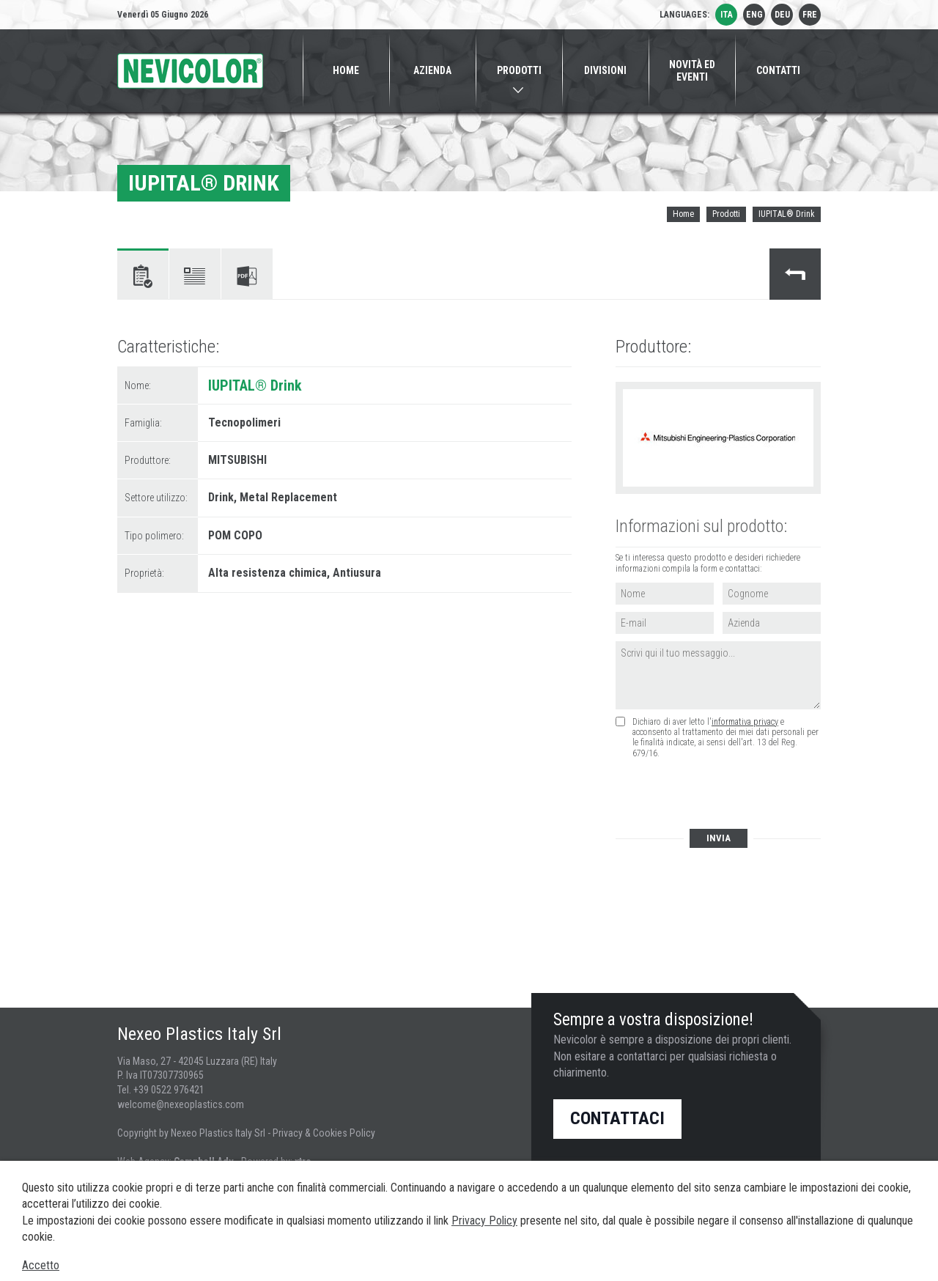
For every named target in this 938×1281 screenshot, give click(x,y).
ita (726, 15)
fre (809, 15)
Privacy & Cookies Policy (324, 1133)
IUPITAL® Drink (786, 214)
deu (782, 15)
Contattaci (617, 1118)
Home (683, 214)
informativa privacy (745, 722)
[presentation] (725, 794)
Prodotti (726, 214)
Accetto (40, 1265)
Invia (718, 838)
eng (754, 15)
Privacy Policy (484, 1221)
